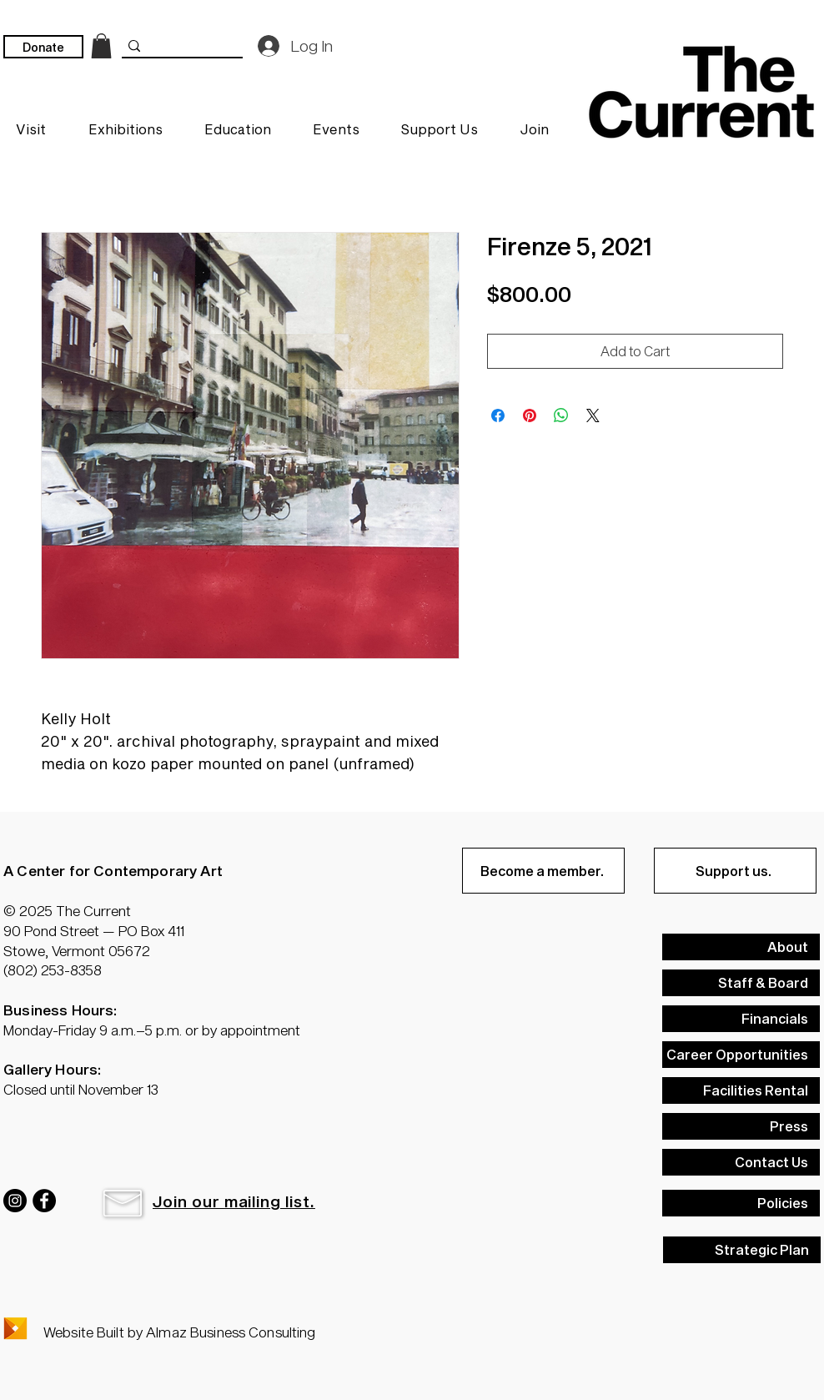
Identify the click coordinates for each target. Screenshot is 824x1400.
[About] (741, 947)
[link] (101, 45)
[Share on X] (593, 415)
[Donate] (43, 46)
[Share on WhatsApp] (561, 415)
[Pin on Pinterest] (530, 415)
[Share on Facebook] (498, 415)
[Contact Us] (741, 1162)
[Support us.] (735, 871)
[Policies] (741, 1203)
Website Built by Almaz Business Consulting (179, 1331)
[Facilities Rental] (741, 1090)
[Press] (741, 1126)
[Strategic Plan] (742, 1249)
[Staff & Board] (741, 982)
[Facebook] (44, 1200)
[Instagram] (15, 1200)
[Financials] (741, 1018)
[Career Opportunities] (741, 1054)
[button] (122, 1203)
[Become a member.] (543, 871)
